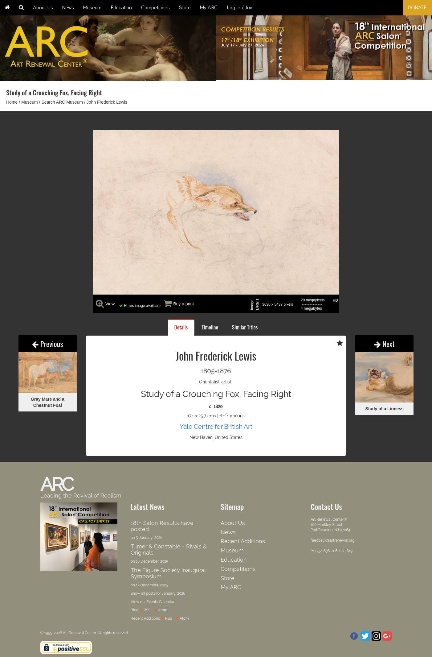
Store (185, 7)
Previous (47, 343)
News (68, 7)
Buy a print (183, 303)
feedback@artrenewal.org (332, 540)
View (110, 303)
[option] (324, 46)
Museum (92, 7)
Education (121, 7)
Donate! (417, 7)
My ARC (209, 7)
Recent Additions (243, 541)
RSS (147, 610)
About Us (43, 7)
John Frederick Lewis (107, 102)
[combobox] (383, 7)
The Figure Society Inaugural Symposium (168, 573)
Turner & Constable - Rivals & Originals (169, 549)
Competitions (155, 7)
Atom (162, 610)
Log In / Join (240, 7)
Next (384, 343)
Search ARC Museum (62, 102)
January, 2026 (173, 593)
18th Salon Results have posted (162, 526)
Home (12, 102)
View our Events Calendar (152, 602)
